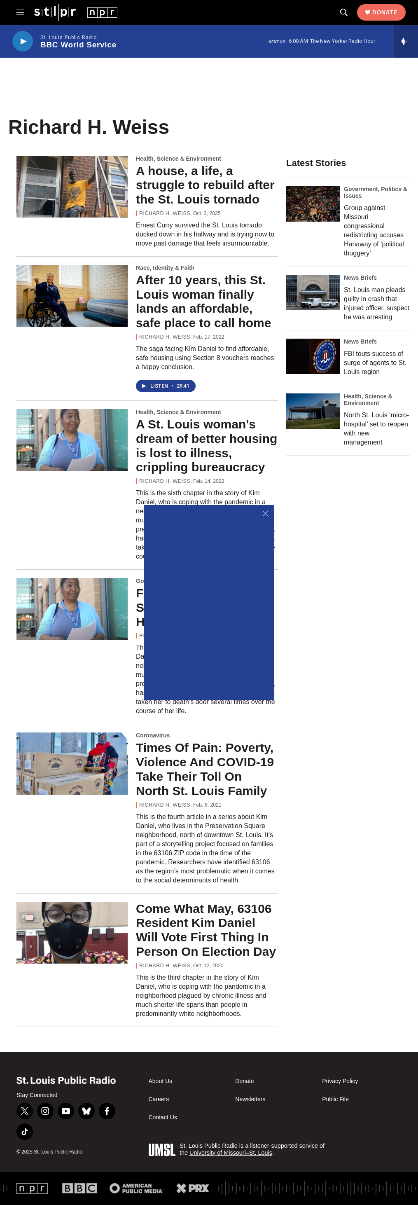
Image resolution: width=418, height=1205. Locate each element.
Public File (335, 1099)
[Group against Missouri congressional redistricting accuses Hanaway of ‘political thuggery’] (313, 204)
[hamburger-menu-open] (20, 12)
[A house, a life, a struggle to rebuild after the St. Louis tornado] (72, 187)
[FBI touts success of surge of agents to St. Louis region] (313, 356)
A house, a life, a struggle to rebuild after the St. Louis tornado (205, 185)
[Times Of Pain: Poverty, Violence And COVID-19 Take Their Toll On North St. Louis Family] (72, 763)
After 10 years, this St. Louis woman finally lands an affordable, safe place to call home (203, 301)
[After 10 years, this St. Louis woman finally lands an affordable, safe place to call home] (72, 296)
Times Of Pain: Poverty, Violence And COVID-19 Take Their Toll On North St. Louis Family (205, 769)
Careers (159, 1099)
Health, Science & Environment (178, 158)
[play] (22, 41)
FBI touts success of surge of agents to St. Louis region (375, 362)
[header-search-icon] (344, 12)
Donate (384, 12)
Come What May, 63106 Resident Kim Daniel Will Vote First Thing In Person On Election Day (206, 930)
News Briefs (360, 277)
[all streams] (406, 41)
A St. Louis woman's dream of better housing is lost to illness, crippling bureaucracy (206, 445)
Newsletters (250, 1099)
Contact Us (163, 1117)
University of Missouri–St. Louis (230, 1152)
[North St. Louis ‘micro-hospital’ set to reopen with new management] (313, 411)
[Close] (265, 513)
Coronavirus (153, 735)
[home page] (75, 12)
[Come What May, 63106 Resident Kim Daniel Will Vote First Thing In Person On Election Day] (72, 933)
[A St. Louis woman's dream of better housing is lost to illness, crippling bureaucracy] (72, 440)
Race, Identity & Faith (165, 267)
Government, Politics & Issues (375, 192)
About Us (161, 1081)
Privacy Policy (340, 1081)
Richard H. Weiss (164, 213)
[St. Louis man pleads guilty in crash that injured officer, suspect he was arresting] (313, 292)
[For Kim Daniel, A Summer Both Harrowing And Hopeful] (72, 609)
